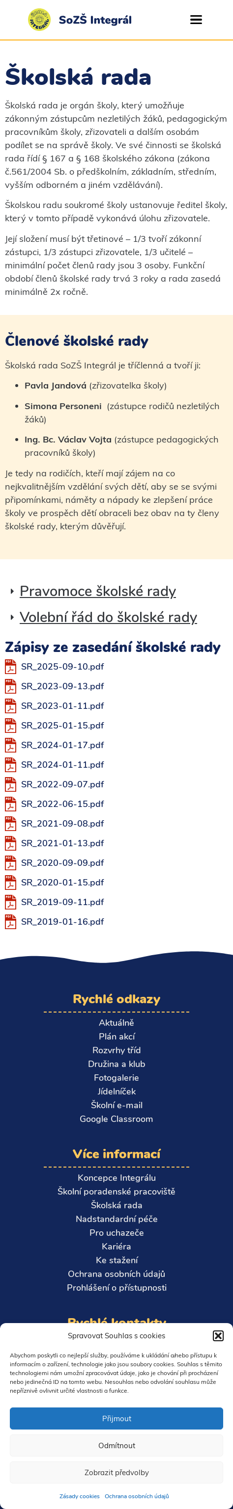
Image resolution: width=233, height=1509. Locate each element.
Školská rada (117, 1205)
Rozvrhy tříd (116, 1050)
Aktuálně (116, 1023)
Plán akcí (117, 1036)
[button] (218, 1336)
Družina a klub (117, 1064)
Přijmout (116, 1418)
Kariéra (116, 1246)
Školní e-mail (117, 1105)
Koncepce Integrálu (117, 1178)
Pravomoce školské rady (98, 591)
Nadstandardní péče (117, 1219)
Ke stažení (117, 1260)
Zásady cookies (79, 1496)
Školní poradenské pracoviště (116, 1191)
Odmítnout (116, 1445)
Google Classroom (116, 1119)
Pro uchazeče (116, 1233)
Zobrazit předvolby (117, 1472)
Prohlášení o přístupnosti (117, 1288)
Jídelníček (117, 1091)
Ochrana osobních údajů (137, 1496)
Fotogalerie (116, 1078)
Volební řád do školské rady (108, 617)
